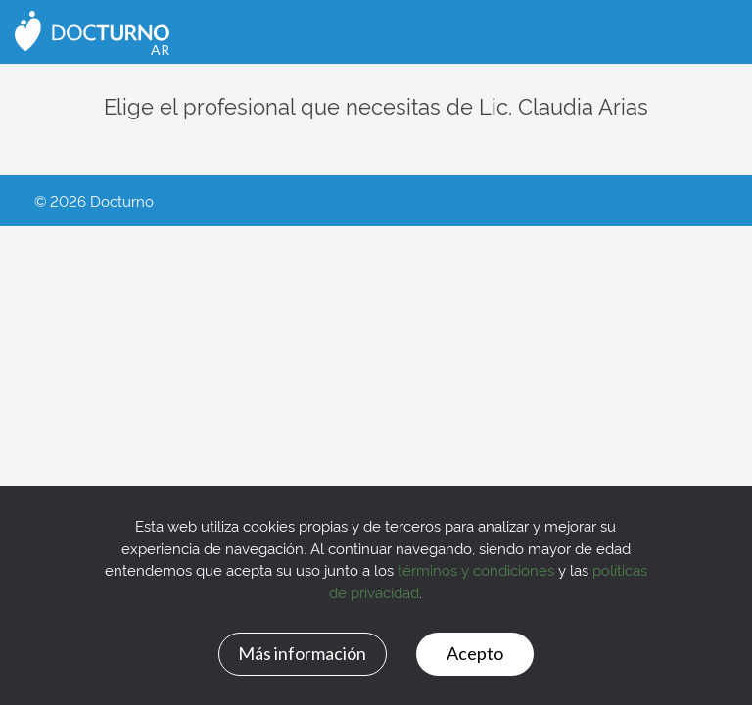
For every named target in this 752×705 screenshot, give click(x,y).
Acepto (474, 653)
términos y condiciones (476, 569)
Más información (302, 653)
